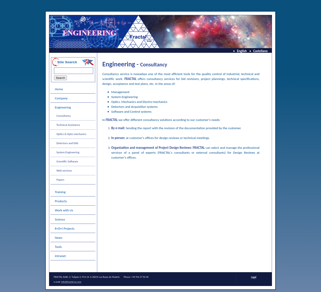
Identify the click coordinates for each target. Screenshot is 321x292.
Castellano (260, 51)
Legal (253, 277)
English (242, 51)
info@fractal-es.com (71, 281)
